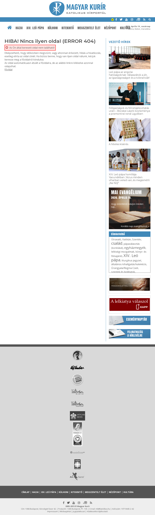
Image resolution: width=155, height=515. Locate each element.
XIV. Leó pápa (35, 28)
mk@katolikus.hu (103, 509)
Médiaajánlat (65, 511)
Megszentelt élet (89, 28)
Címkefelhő (118, 234)
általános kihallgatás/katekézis (128, 264)
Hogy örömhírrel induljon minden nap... (127, 198)
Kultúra (125, 28)
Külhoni (53, 28)
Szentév (136, 239)
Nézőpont (110, 28)
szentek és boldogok (123, 271)
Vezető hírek (119, 42)
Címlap (25, 492)
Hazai (19, 28)
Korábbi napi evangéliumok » (135, 226)
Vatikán (126, 239)
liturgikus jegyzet (131, 260)
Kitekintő (68, 28)
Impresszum (52, 511)
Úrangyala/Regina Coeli (124, 268)
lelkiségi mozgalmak (122, 251)
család (116, 243)
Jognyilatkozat (79, 511)
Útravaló (116, 239)
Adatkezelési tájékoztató (97, 511)
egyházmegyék (135, 248)
